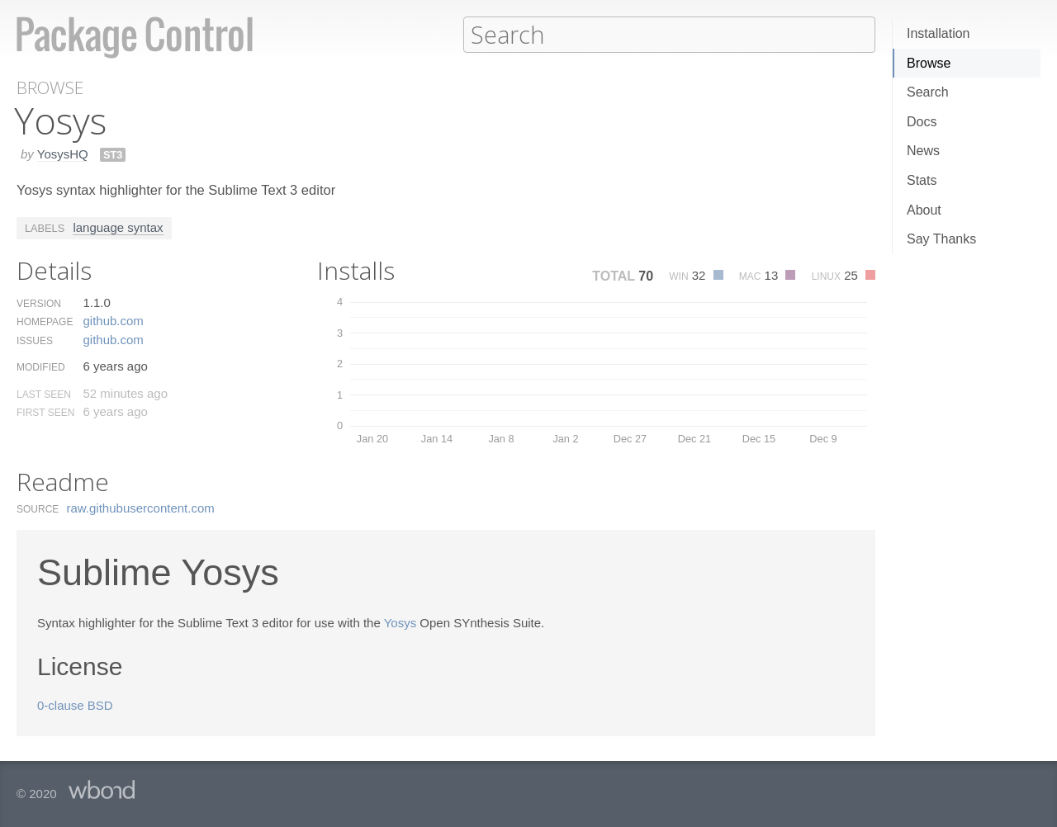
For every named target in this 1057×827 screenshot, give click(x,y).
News (923, 151)
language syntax (118, 227)
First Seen (45, 412)
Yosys (400, 622)
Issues (35, 340)
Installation (938, 33)
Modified (41, 366)
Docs (921, 122)
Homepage (45, 321)
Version (39, 303)
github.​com (113, 320)
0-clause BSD (75, 704)
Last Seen (44, 393)
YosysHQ (62, 153)
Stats (921, 180)
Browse (928, 63)
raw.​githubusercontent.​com (141, 507)
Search (928, 92)
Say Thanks (941, 239)
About (924, 210)
